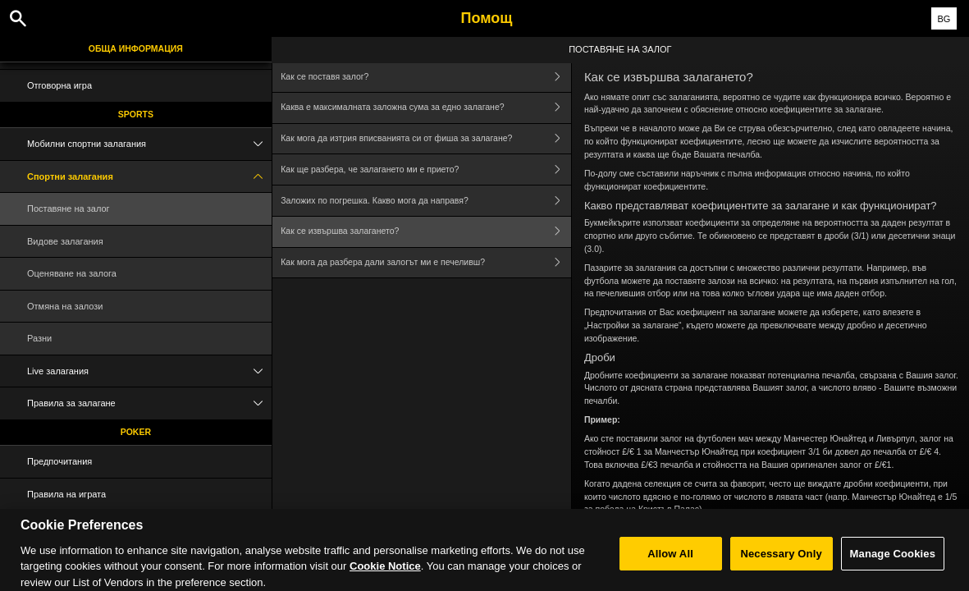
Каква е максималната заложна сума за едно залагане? (426, 108)
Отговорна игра (59, 85)
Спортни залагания (149, 177)
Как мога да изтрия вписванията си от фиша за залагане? (426, 139)
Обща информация (136, 48)
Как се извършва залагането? (426, 232)
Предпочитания (59, 461)
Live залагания (149, 371)
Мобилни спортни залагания (149, 144)
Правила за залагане (149, 403)
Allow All (670, 563)
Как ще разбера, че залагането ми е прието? (426, 169)
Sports (135, 114)
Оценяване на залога (72, 273)
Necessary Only (780, 563)
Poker (136, 432)
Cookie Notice (385, 575)
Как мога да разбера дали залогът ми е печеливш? (426, 263)
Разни (39, 338)
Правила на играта (66, 494)
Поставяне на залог (68, 208)
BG (943, 19)
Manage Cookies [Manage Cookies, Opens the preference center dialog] (892, 563)
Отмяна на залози (65, 306)
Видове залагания (65, 241)
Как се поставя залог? (426, 77)
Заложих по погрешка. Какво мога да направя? (426, 201)
